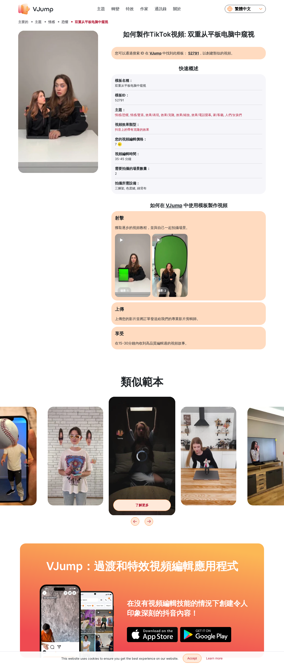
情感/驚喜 (137, 115)
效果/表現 (152, 115)
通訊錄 (161, 8)
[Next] (149, 521)
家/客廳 (218, 115)
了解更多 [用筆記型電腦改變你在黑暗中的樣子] (142, 505)
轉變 (115, 8)
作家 (144, 8)
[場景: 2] (170, 265)
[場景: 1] (132, 265)
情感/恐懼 (121, 115)
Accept (192, 658)
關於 (177, 8)
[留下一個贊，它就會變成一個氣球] (60, 621)
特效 (130, 8)
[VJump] (35, 8)
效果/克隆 (167, 115)
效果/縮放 (183, 115)
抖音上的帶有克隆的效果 (132, 129)
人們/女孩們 (233, 115)
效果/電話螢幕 (201, 115)
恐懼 (64, 22)
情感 (51, 22)
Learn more (214, 658)
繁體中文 (243, 9)
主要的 (23, 22)
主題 (101, 8)
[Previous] (135, 521)
